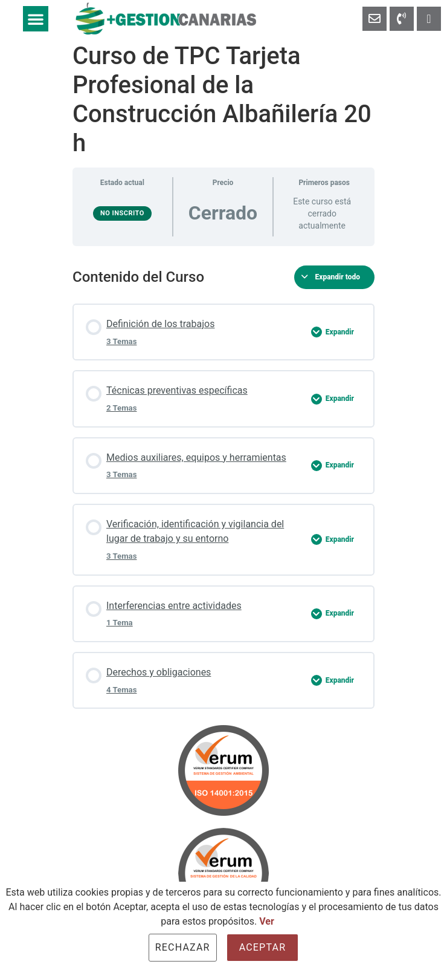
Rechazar (182, 947)
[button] (35, 18)
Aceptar (262, 947)
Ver (266, 921)
